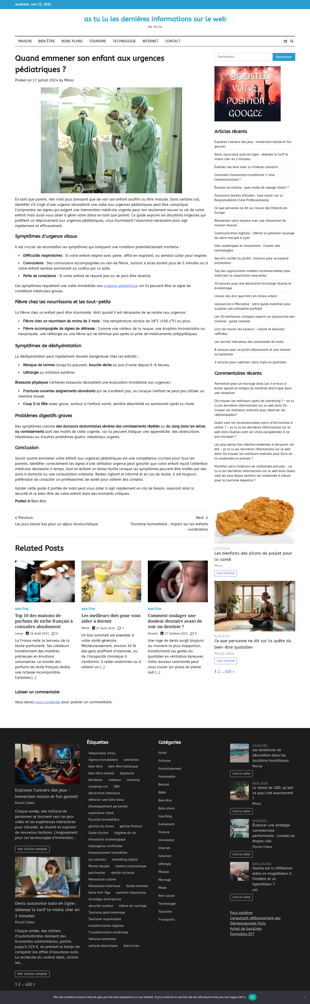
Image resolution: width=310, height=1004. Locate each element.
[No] (304, 997)
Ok (252, 997)
